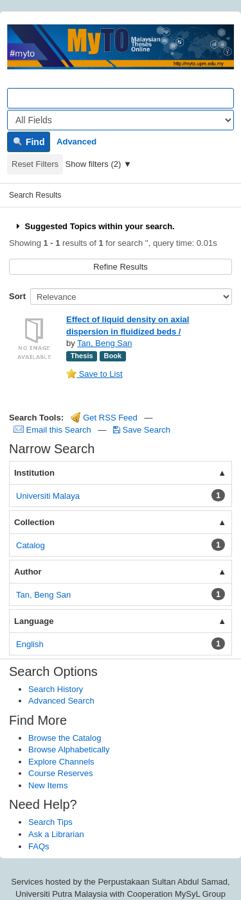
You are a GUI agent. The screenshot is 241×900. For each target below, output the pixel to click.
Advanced (76, 141)
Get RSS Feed (104, 417)
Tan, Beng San (104, 343)
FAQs (38, 846)
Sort (17, 296)
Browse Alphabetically (68, 749)
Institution (34, 473)
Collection (34, 522)
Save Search (141, 430)
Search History (55, 689)
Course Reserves (60, 773)
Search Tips (50, 822)
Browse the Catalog (64, 738)
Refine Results (120, 267)
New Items (47, 785)
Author (28, 571)
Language (33, 621)
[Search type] (120, 120)
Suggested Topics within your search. (94, 226)
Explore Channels (61, 761)
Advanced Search (61, 700)
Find (28, 142)
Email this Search (53, 430)
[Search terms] (120, 98)
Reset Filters (35, 164)
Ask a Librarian (56, 834)
